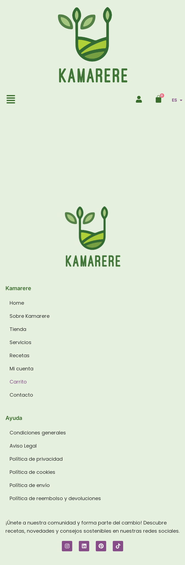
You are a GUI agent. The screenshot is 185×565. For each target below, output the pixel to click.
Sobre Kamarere (30, 316)
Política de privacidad (36, 459)
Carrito (18, 381)
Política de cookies (32, 472)
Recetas (20, 355)
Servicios (20, 342)
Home (17, 302)
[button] (11, 100)
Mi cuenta (21, 368)
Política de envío (30, 485)
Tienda (18, 329)
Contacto (21, 394)
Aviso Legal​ (23, 445)
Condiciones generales (38, 432)
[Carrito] (158, 99)
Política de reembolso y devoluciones (55, 498)
